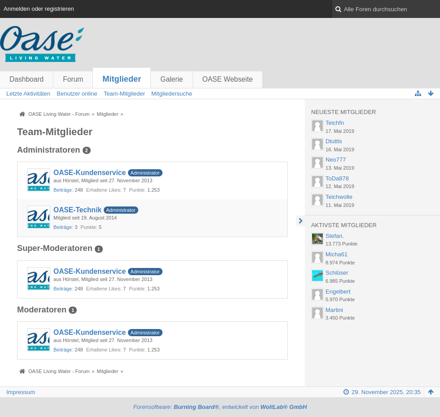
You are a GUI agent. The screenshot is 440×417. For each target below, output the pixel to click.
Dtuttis (334, 141)
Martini (334, 310)
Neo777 (336, 159)
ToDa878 (337, 178)
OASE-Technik (77, 210)
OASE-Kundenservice (89, 172)
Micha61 (337, 254)
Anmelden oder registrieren (39, 8)
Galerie (171, 79)
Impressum (20, 392)
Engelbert (338, 291)
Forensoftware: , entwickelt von (220, 407)
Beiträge (62, 190)
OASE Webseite (227, 79)
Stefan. (335, 236)
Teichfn (335, 122)
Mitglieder (121, 79)
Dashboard (26, 79)
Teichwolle (339, 196)
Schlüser (337, 272)
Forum (73, 79)
